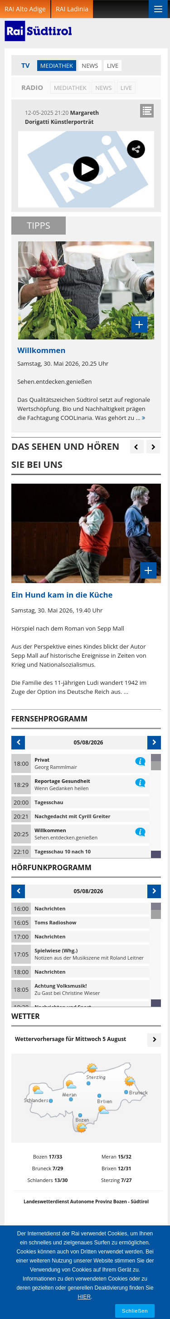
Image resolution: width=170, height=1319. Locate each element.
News (90, 65)
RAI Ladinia (72, 9)
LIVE (112, 65)
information (140, 759)
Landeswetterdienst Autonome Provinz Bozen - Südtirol (86, 1201)
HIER (84, 1297)
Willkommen (50, 830)
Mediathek (56, 65)
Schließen (135, 1311)
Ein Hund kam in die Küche (61, 594)
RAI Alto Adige (25, 9)
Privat (41, 759)
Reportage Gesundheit (62, 780)
